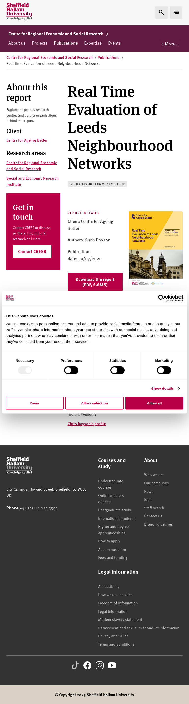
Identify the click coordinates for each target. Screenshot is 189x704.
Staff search (154, 507)
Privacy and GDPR (113, 635)
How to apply (109, 540)
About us (17, 43)
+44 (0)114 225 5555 (38, 508)
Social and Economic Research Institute (32, 181)
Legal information (112, 611)
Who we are (154, 474)
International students (117, 518)
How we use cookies (115, 594)
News (148, 491)
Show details (162, 388)
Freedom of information (118, 602)
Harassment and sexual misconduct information (138, 627)
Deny (34, 403)
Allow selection (94, 403)
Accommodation (112, 549)
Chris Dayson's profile (87, 423)
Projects (39, 43)
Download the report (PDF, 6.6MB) (95, 282)
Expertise (93, 43)
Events (114, 43)
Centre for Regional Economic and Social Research (58, 33)
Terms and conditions (116, 644)
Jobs (148, 499)
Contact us (153, 515)
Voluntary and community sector (98, 184)
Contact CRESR (32, 251)
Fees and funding (112, 557)
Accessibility (108, 586)
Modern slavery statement (120, 619)
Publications (66, 43)
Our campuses (156, 482)
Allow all (154, 403)
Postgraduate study (114, 509)
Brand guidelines (158, 524)
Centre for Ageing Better (26, 140)
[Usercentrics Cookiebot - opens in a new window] (161, 298)
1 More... (170, 44)
